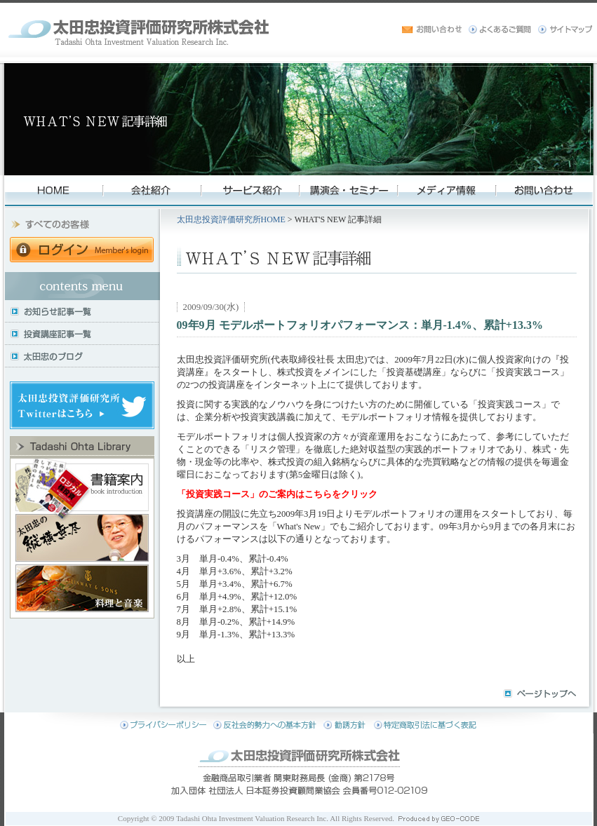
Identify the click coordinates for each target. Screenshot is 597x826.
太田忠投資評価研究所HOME (231, 219)
